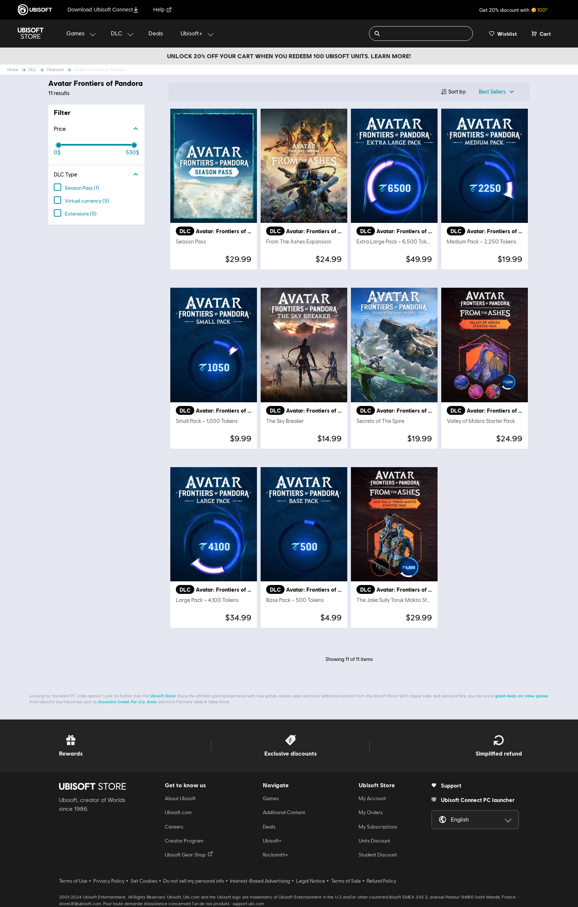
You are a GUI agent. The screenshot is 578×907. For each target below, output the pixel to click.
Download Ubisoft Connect (103, 9)
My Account (372, 798)
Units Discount (374, 841)
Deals (269, 827)
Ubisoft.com (178, 812)
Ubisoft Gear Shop (189, 854)
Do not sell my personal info (193, 881)
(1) (80, 188)
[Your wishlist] (503, 33)
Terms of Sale (346, 881)
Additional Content (284, 812)
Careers (174, 827)
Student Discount (378, 855)
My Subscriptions (378, 827)
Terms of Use (73, 881)
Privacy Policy (109, 881)
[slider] (59, 145)
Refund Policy (381, 881)
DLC (32, 69)
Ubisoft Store (162, 695)
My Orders (371, 812)
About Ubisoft (180, 798)
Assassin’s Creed (113, 701)
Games (271, 798)
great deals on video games (522, 695)
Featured (55, 69)
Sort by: (457, 91)
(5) (85, 201)
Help (162, 9)
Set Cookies (143, 881)
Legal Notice (310, 881)
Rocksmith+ (275, 855)
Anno (152, 701)
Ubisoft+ (272, 841)
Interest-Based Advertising (260, 881)
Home (12, 69)
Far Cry (138, 701)
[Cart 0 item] (541, 33)
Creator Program (184, 841)
